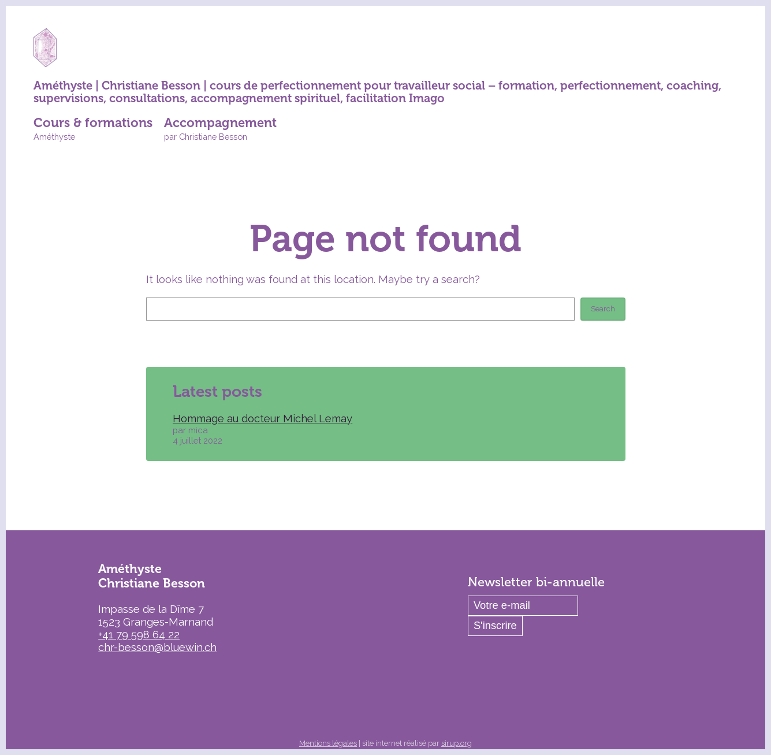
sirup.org (456, 743)
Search (603, 308)
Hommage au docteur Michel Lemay (262, 418)
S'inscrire (495, 625)
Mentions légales (328, 743)
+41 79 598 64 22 (139, 634)
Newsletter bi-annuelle (536, 582)
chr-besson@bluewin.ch (157, 647)
